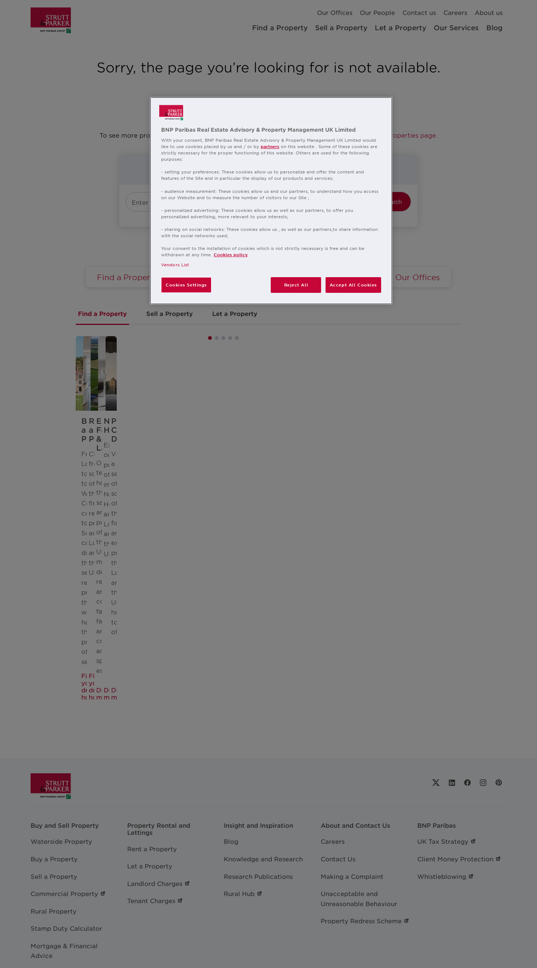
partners (270, 146)
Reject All (296, 284)
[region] (271, 201)
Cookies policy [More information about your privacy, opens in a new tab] (231, 254)
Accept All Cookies (353, 284)
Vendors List (175, 264)
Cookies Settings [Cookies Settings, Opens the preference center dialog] (186, 284)
